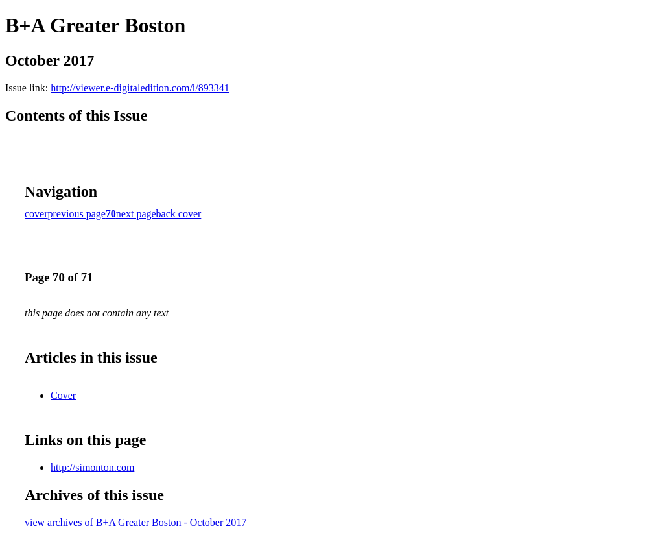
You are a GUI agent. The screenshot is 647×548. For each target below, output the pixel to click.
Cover (63, 395)
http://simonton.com (92, 467)
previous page (77, 213)
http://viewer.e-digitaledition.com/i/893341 (140, 87)
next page (136, 213)
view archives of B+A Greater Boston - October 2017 (135, 522)
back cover (179, 213)
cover (36, 213)
